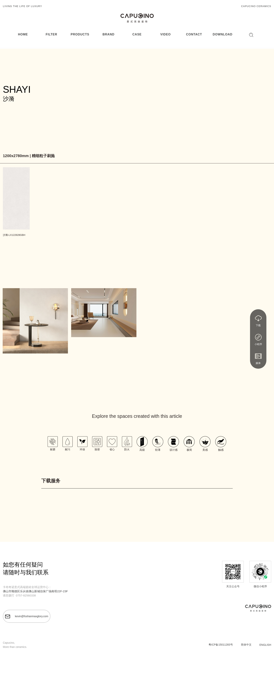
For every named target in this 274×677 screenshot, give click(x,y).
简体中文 (246, 645)
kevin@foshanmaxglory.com (26, 617)
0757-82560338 (26, 595)
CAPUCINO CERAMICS (256, 6)
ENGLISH (265, 645)
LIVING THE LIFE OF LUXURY (22, 6)
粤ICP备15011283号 (221, 645)
